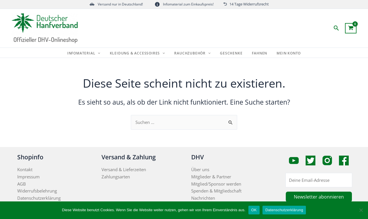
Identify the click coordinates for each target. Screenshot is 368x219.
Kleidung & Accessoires (140, 53)
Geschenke (230, 53)
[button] (336, 28)
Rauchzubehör (193, 53)
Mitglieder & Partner (211, 177)
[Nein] (361, 210)
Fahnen (256, 53)
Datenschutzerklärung (39, 198)
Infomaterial (88, 53)
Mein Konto (284, 53)
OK (254, 210)
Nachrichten (203, 198)
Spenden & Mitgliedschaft (216, 191)
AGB (21, 184)
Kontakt (24, 169)
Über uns (200, 169)
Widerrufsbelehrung (37, 191)
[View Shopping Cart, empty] (350, 28)
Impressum (28, 177)
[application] (102, 53)
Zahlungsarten (115, 177)
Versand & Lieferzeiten (123, 169)
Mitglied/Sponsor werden (216, 184)
